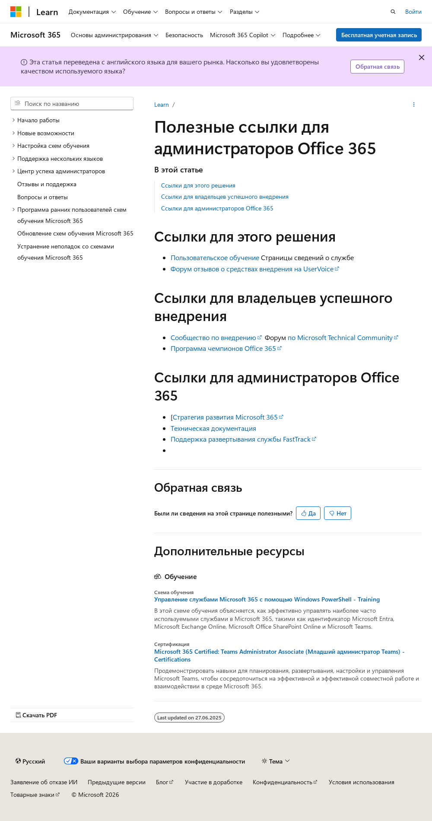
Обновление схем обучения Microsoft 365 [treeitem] (75, 233)
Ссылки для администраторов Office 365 (217, 208)
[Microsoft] (16, 11)
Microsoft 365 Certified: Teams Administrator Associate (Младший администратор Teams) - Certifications (279, 655)
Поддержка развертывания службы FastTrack (241, 438)
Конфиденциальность (282, 782)
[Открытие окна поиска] (393, 11)
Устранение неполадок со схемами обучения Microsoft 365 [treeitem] (65, 251)
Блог (162, 782)
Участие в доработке (213, 782)
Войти (413, 11)
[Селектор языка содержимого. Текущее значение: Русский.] (30, 761)
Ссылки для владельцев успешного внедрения (225, 196)
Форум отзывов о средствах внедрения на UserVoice (252, 268)
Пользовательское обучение (215, 257)
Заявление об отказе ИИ (43, 782)
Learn (161, 104)
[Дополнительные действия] (414, 104)
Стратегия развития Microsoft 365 (225, 416)
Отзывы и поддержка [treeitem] (46, 184)
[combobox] (71, 104)
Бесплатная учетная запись (379, 35)
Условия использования (361, 782)
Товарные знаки (32, 794)
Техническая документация (213, 428)
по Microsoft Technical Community (340, 337)
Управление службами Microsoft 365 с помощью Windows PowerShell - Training (267, 599)
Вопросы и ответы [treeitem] (42, 197)
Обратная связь (378, 66)
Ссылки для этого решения (198, 185)
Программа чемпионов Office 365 (223, 348)
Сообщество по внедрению (213, 337)
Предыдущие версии (117, 782)
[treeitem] (71, 120)
